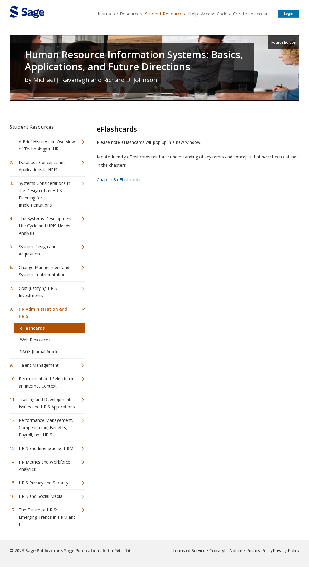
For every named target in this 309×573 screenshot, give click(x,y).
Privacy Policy (259, 550)
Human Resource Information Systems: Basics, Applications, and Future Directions (134, 61)
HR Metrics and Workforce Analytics (44, 465)
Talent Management (39, 365)
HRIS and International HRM (46, 448)
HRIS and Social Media (40, 496)
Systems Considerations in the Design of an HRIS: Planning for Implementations (44, 194)
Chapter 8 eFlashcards (118, 179)
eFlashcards (32, 328)
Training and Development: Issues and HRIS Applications (47, 403)
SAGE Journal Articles (40, 351)
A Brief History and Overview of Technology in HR (47, 145)
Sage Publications (44, 550)
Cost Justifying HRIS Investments (38, 291)
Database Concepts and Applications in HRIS (42, 166)
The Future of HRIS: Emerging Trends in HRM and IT (47, 517)
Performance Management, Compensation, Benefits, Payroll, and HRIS (46, 427)
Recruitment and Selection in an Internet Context (47, 382)
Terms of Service (188, 550)
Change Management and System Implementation (44, 270)
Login (288, 13)
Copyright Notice (225, 550)
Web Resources (35, 340)
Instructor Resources (120, 14)
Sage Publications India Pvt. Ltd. (97, 550)
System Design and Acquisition (37, 250)
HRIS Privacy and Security (43, 483)
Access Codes (215, 14)
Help (193, 14)
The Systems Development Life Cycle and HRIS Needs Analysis (45, 226)
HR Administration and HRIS (43, 312)
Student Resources (165, 14)
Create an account (251, 14)
